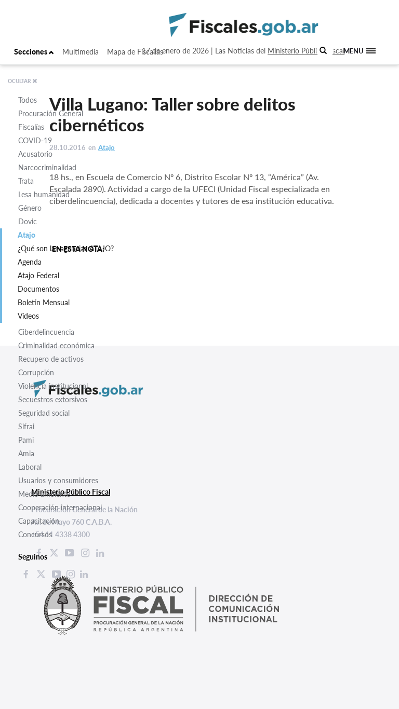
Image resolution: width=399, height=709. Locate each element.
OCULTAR (22, 81)
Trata (26, 180)
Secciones (34, 51)
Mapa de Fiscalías (135, 51)
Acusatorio (35, 153)
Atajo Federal (38, 275)
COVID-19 (35, 140)
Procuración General (50, 113)
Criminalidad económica (56, 345)
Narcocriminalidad (47, 167)
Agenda (30, 261)
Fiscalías (31, 126)
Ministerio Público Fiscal (306, 50)
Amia (26, 453)
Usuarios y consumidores (58, 480)
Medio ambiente (44, 493)
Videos (28, 315)
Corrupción (36, 372)
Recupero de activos (51, 358)
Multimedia (80, 51)
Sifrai (26, 426)
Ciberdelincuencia (46, 332)
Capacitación (38, 520)
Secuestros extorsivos (52, 399)
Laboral (30, 466)
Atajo (26, 234)
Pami (26, 439)
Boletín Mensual (44, 302)
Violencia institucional (53, 385)
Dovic (27, 221)
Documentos (38, 288)
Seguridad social (44, 412)
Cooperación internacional (60, 507)
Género (30, 207)
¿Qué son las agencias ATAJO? (66, 248)
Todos (27, 100)
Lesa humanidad (44, 194)
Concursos (35, 534)
